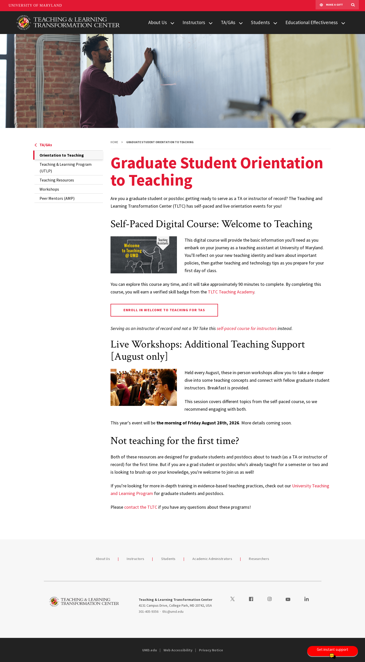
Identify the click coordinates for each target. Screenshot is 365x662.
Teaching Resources (57, 180)
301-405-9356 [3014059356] (148, 611)
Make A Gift (331, 5)
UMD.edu (149, 650)
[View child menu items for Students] (275, 22)
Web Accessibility (177, 650)
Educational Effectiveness (311, 22)
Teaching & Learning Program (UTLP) (66, 167)
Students (260, 22)
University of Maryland (35, 5)
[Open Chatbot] (332, 651)
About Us (157, 22)
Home (114, 142)
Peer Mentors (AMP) (57, 198)
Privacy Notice (211, 650)
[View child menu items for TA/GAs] (240, 22)
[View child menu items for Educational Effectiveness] (343, 22)
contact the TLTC (140, 507)
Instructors (193, 22)
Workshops (49, 189)
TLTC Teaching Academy (231, 292)
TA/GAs (228, 22)
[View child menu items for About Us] (172, 22)
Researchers (259, 558)
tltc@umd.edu (173, 611)
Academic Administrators (212, 558)
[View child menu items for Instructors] (210, 22)
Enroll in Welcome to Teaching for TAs (164, 310)
